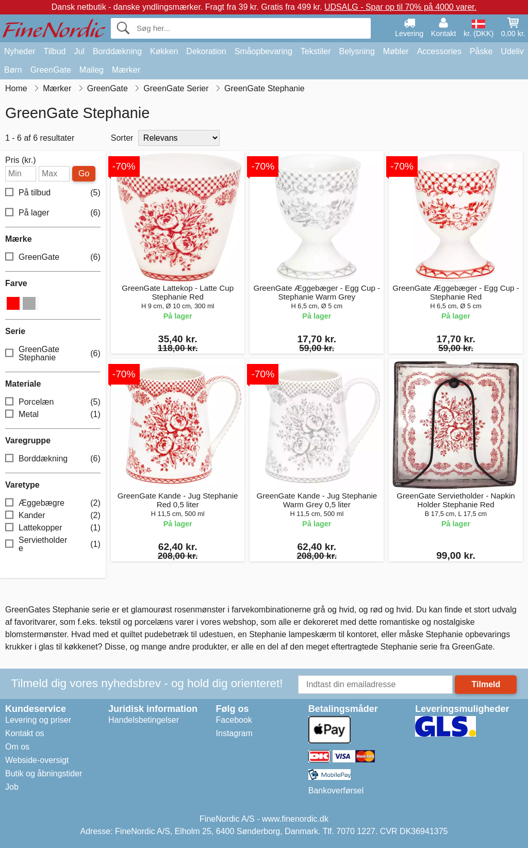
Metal (53, 415)
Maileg (91, 69)
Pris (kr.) (20, 160)
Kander (53, 516)
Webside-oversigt (37, 760)
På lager (53, 213)
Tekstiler (316, 51)
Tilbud (54, 51)
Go (83, 173)
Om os (17, 746)
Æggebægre (53, 503)
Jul (79, 51)
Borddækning (117, 51)
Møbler (396, 51)
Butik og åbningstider (43, 773)
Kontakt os (24, 733)
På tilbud (53, 193)
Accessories (439, 51)
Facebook (234, 720)
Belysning (356, 51)
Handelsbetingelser (143, 720)
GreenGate (50, 69)
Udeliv (512, 51)
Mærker (126, 69)
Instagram (234, 733)
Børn (13, 69)
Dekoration (206, 51)
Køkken (164, 51)
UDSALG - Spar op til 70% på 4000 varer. (400, 7)
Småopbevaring (263, 51)
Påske (481, 51)
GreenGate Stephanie (53, 353)
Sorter (122, 138)
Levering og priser (38, 720)
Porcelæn (53, 402)
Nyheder (19, 51)
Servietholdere (53, 544)
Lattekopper (53, 528)
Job (12, 787)
